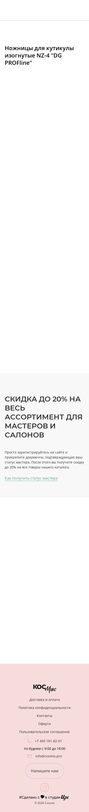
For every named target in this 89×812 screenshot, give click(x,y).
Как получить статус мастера (31, 478)
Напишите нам (44, 770)
